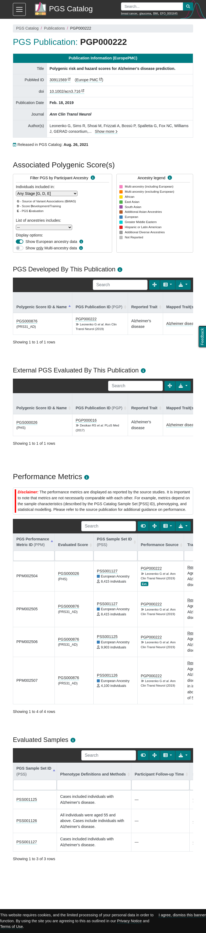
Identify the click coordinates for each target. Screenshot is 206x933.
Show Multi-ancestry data (51, 248)
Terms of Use (11, 926)
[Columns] (168, 285)
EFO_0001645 (169, 13)
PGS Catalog (27, 28)
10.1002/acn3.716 (65, 91)
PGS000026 (26, 422)
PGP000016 (86, 420)
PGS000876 (26, 321)
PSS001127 (107, 571)
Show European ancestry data (51, 241)
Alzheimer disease (182, 323)
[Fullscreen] (154, 285)
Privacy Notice (129, 921)
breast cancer (129, 13)
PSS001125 (107, 636)
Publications (54, 28)
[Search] (120, 285)
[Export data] (183, 285)
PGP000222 (86, 319)
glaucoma (145, 13)
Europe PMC (87, 80)
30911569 (58, 80)
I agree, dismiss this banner (182, 915)
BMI (155, 13)
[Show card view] (143, 526)
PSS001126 (107, 675)
